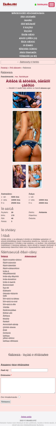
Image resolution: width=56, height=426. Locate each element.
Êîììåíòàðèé (6, 375)
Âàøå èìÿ (4, 370)
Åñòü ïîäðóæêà (28, 52)
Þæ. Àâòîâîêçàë (21, 77)
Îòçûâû (28, 31)
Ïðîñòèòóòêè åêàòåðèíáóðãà (28, 13)
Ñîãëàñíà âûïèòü (28, 49)
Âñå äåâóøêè (28, 17)
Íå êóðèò (28, 45)
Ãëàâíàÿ (4, 68)
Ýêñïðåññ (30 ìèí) (28, 56)
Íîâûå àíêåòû (28, 42)
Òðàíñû (28, 20)
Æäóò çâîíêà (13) (28, 38)
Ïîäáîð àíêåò (27, 35)
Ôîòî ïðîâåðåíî (28, 24)
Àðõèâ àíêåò (26, 417)
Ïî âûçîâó (28, 27)
